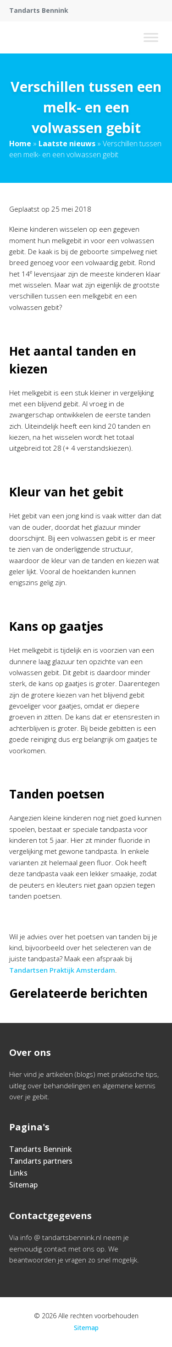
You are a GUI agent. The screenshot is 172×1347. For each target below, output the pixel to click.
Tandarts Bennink (40, 1149)
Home (20, 143)
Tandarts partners (40, 1161)
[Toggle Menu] (151, 37)
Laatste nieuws (67, 143)
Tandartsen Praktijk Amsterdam (62, 969)
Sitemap (23, 1185)
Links (18, 1173)
